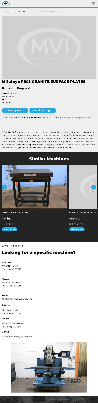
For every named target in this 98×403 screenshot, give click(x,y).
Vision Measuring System (28, 12)
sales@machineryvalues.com (17, 336)
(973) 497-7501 (14, 327)
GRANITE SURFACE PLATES (49, 12)
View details (10, 229)
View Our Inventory (9, 12)
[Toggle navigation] (93, 3)
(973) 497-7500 (16, 323)
